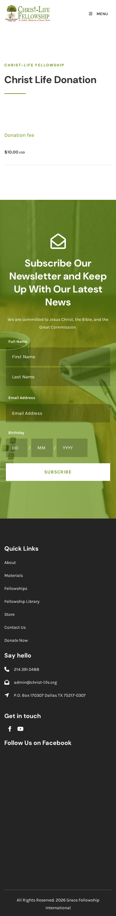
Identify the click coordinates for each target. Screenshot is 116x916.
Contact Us (15, 627)
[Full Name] (58, 356)
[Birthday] (17, 448)
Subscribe (58, 472)
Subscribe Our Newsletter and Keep (58, 270)
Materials (13, 575)
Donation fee (19, 135)
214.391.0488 (26, 669)
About (10, 562)
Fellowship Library (22, 601)
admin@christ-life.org (35, 682)
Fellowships (15, 588)
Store (9, 614)
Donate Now (16, 640)
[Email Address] (58, 413)
